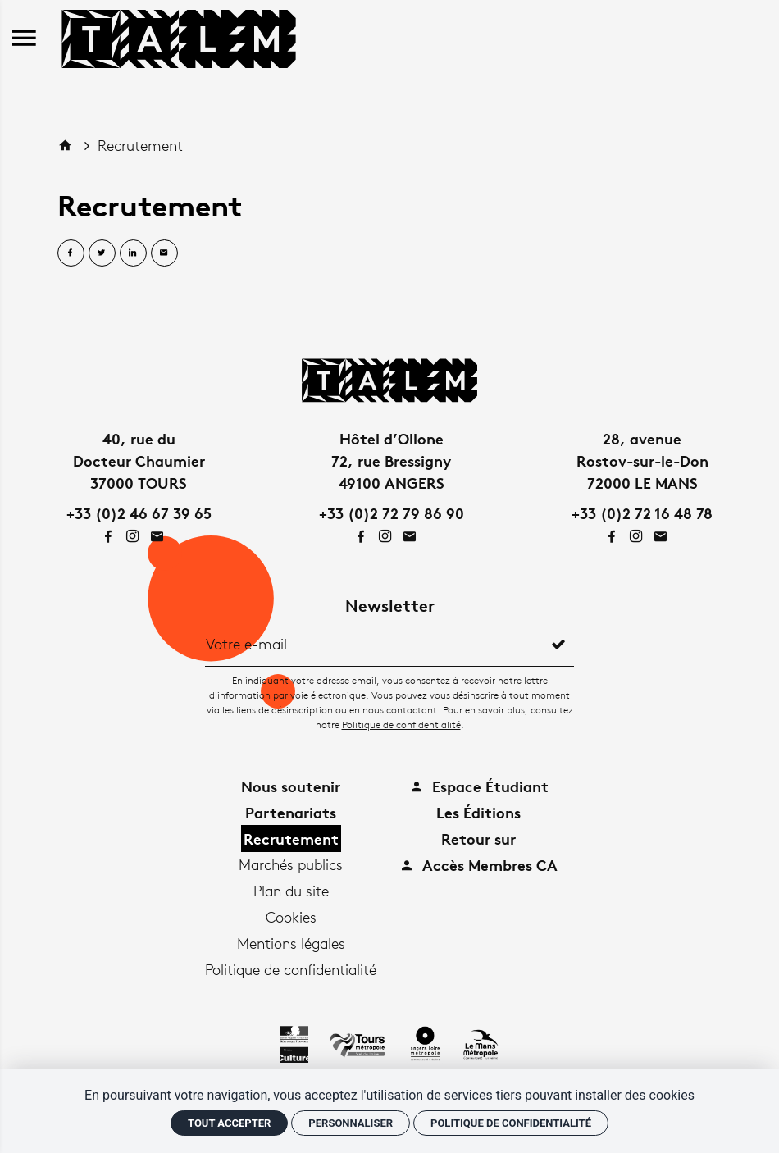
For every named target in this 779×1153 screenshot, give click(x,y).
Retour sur (478, 838)
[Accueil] (179, 36)
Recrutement (140, 145)
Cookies (291, 917)
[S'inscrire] (558, 644)
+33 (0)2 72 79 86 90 (391, 513)
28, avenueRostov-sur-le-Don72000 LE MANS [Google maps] (642, 460)
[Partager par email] (164, 253)
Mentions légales (291, 943)
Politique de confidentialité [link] (510, 1123)
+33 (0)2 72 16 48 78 (642, 513)
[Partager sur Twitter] (102, 253)
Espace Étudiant (479, 786)
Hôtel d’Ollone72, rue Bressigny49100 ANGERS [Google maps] (391, 460)
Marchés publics (291, 864)
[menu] (24, 39)
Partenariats (290, 812)
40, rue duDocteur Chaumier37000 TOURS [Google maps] (139, 460)
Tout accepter (229, 1123)
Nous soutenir (290, 786)
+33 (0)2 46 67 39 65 (139, 513)
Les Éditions (478, 812)
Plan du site (291, 891)
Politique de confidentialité (401, 724)
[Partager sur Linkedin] (133, 253)
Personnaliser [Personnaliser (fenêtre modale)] (350, 1123)
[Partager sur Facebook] (70, 253)
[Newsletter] (374, 644)
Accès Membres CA (478, 864)
